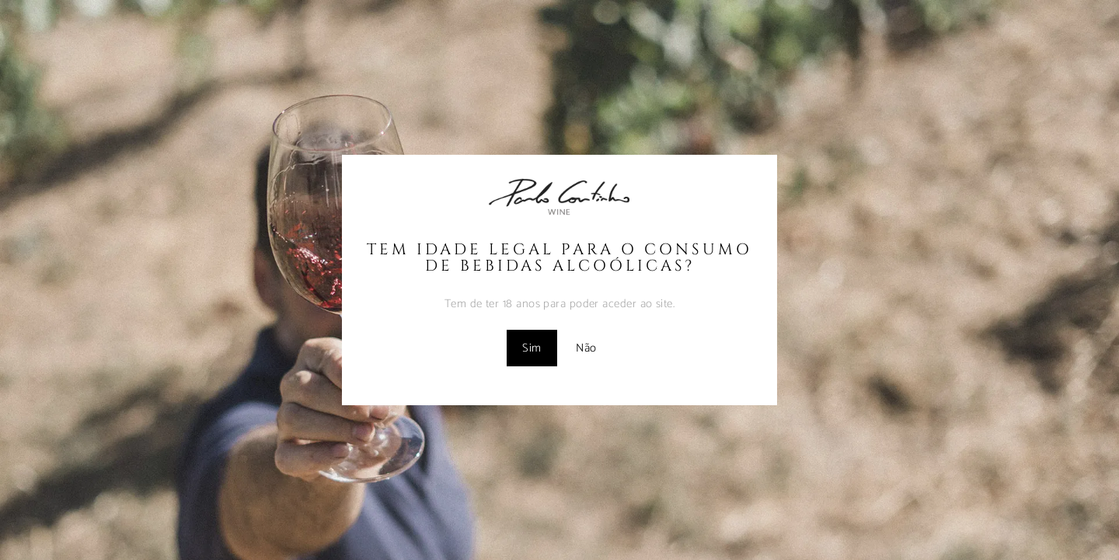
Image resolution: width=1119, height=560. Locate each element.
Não (586, 348)
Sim (531, 348)
